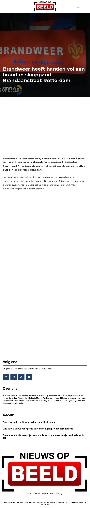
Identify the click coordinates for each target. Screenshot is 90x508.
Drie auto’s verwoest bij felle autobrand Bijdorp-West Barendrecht (38, 428)
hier (4, 403)
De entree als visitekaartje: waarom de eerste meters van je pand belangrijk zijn (43, 436)
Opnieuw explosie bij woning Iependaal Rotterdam (29, 422)
